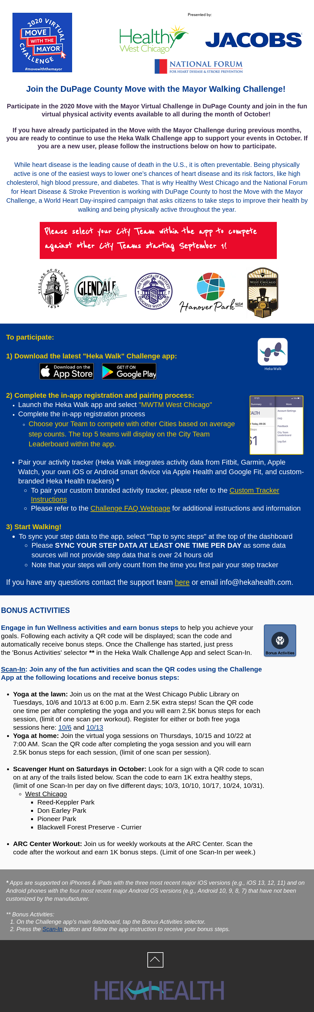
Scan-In (13, 669)
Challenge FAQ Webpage (130, 508)
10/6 (64, 727)
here (182, 582)
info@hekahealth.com (255, 582)
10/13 (95, 727)
